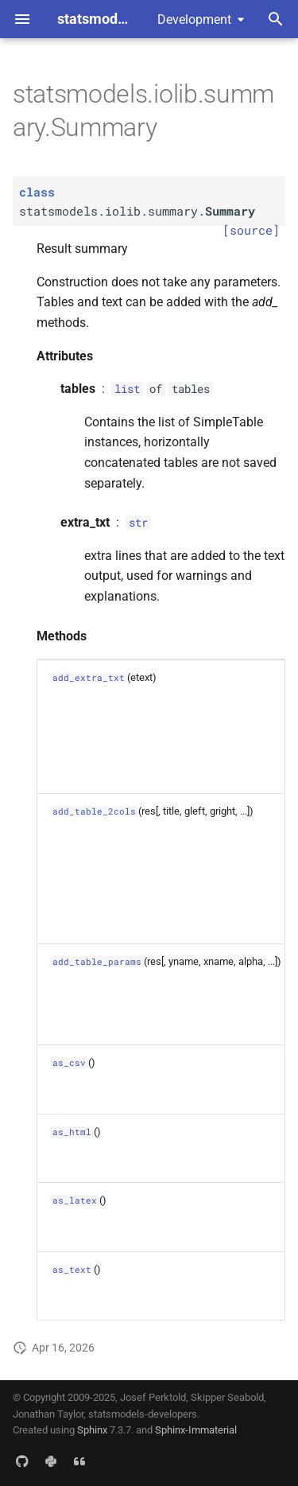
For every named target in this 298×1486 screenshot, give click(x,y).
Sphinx (92, 1430)
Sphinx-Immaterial (196, 1430)
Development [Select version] (194, 19)
